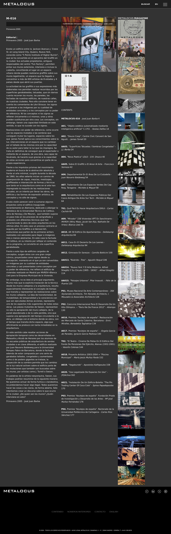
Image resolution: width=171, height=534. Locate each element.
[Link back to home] (19, 4)
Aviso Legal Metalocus (80, 530)
